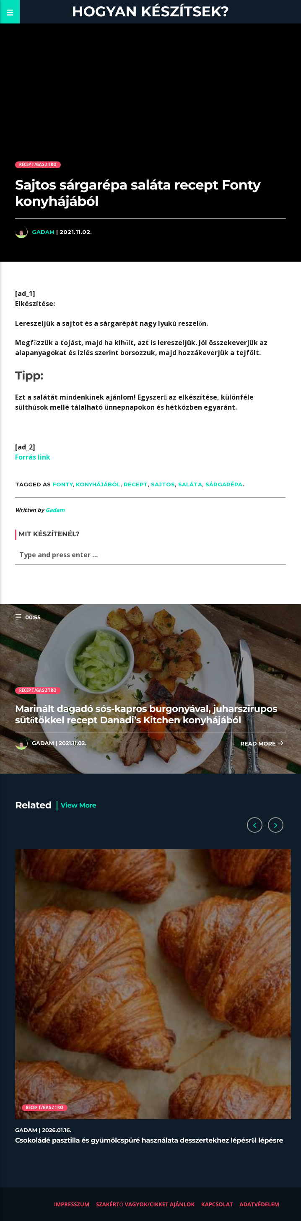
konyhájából (98, 484)
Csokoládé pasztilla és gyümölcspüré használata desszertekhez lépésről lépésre (149, 1141)
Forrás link (32, 457)
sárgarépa (223, 484)
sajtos (163, 484)
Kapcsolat (217, 1204)
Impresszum (72, 1204)
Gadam (43, 232)
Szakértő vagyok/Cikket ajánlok (145, 1204)
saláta (190, 484)
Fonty (62, 484)
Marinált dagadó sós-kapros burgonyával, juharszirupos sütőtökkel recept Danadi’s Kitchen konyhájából (146, 714)
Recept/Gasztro (38, 164)
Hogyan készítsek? (150, 11)
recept (136, 484)
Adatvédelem (259, 1204)
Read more (262, 744)
